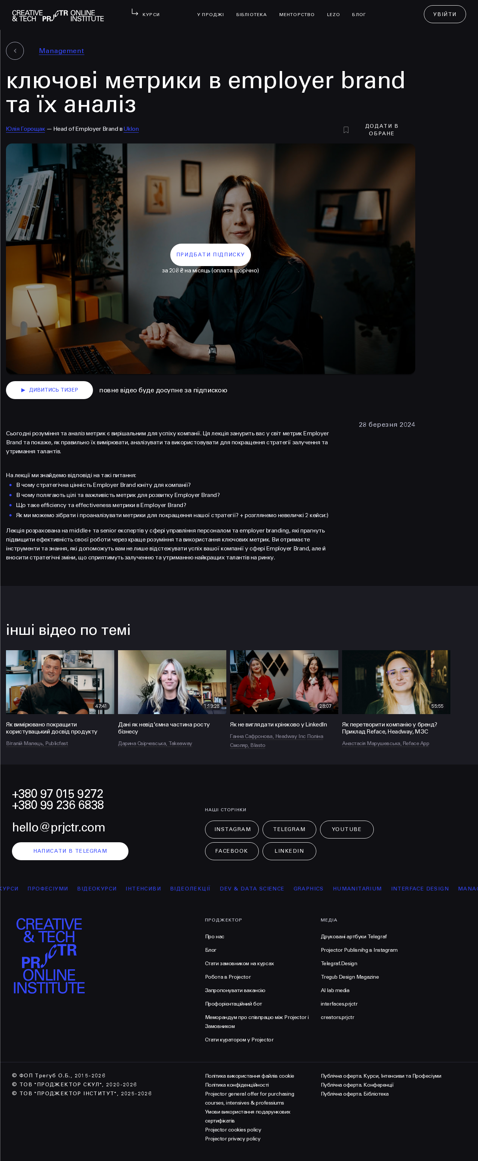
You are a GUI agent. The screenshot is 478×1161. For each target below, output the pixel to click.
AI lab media (335, 990)
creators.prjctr (337, 1017)
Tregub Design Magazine (350, 977)
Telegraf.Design (339, 963)
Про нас (214, 936)
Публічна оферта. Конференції (357, 1085)
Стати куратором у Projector (239, 1040)
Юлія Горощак (25, 128)
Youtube (347, 829)
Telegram (289, 829)
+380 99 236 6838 (58, 805)
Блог (362, 9)
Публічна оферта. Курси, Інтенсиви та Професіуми (381, 1076)
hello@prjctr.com (58, 827)
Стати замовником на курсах (239, 963)
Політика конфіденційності (237, 1085)
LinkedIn (289, 851)
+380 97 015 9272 (57, 794)
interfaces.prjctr (339, 1004)
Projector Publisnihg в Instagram (359, 950)
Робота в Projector (228, 977)
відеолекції (197, 889)
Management (61, 51)
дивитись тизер (49, 390)
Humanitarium (364, 889)
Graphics (315, 889)
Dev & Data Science (259, 889)
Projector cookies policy (233, 1130)
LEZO (337, 9)
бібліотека (254, 9)
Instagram (232, 829)
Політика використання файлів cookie (249, 1076)
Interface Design (427, 889)
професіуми (54, 889)
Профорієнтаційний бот (233, 1004)
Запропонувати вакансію (235, 990)
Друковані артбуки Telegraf (354, 936)
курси (15, 889)
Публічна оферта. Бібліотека (355, 1094)
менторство (300, 9)
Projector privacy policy (232, 1139)
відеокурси (104, 889)
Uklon (131, 128)
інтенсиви (150, 889)
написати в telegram (70, 851)
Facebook (231, 851)
